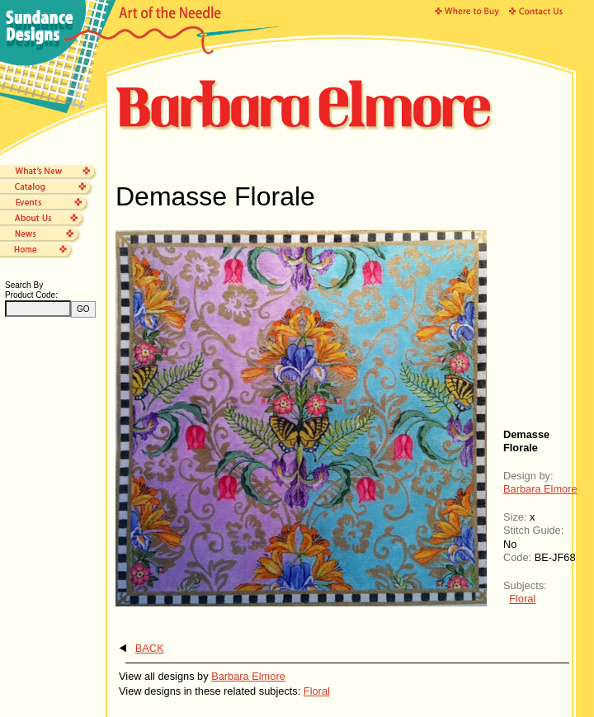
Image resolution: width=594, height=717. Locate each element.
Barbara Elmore (540, 489)
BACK (149, 648)
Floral (522, 598)
